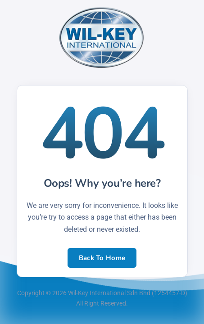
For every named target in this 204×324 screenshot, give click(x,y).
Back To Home (102, 257)
